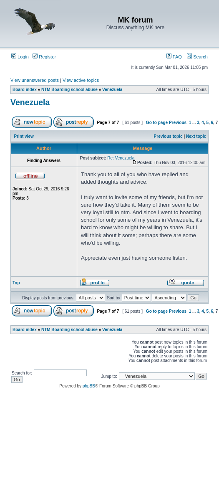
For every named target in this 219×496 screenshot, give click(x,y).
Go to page (157, 122)
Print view (24, 136)
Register (44, 56)
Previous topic (168, 136)
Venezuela (112, 89)
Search (197, 56)
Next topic (196, 136)
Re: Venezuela (120, 158)
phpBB (89, 386)
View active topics (81, 80)
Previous (177, 122)
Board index (25, 89)
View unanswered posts (34, 80)
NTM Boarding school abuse (69, 89)
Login (20, 56)
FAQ (174, 56)
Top (16, 283)
